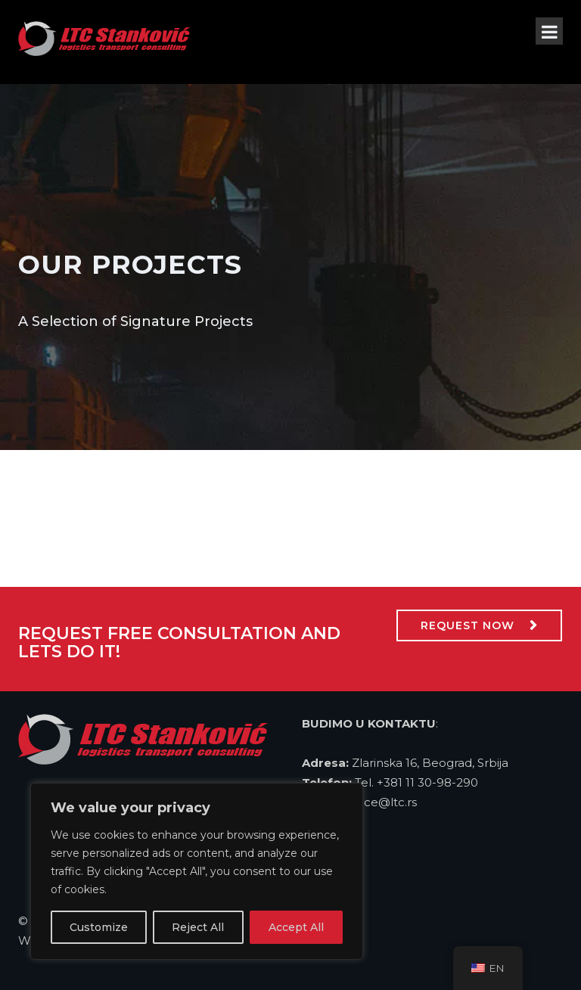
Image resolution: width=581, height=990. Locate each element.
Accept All (296, 927)
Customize (99, 927)
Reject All (198, 927)
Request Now (467, 625)
